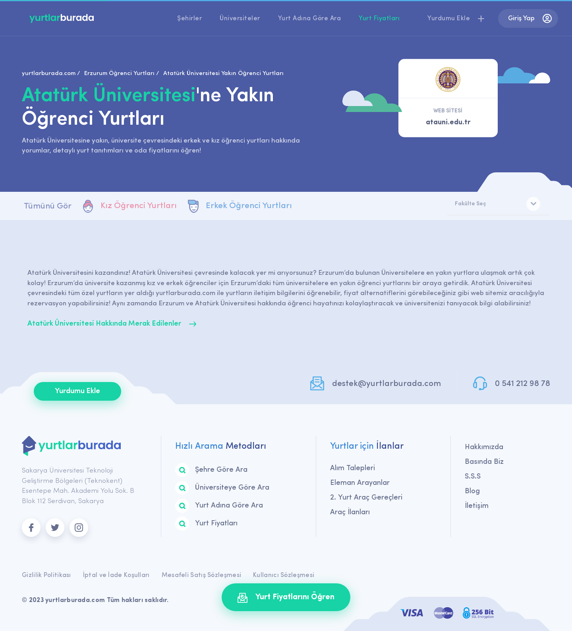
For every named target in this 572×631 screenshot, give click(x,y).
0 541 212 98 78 (522, 384)
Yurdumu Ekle (77, 391)
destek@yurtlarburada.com (386, 384)
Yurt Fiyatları (379, 18)
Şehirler (189, 18)
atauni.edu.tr (448, 122)
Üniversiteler (240, 18)
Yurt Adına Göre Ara (309, 18)
